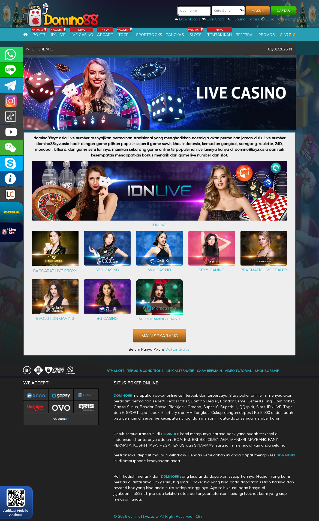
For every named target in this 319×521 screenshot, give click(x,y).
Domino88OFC (11, 85)
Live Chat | (214, 19)
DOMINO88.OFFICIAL (11, 132)
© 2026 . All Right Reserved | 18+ (158, 516)
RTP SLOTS (116, 371)
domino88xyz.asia (143, 516)
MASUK (258, 10)
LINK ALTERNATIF (180, 371)
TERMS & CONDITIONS (145, 371)
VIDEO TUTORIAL (238, 371)
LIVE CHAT (11, 194)
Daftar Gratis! (177, 349)
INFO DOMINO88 (11, 178)
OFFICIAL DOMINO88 (11, 163)
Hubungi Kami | (244, 19)
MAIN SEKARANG (159, 335)
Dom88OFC (11, 101)
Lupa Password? (278, 19)
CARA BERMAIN (209, 371)
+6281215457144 (11, 54)
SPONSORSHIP (267, 371)
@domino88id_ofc (11, 116)
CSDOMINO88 (11, 69)
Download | (188, 19)
